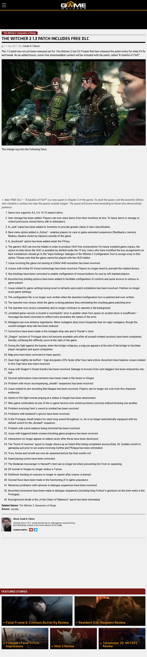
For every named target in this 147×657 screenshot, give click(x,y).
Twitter (35, 529)
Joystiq (14, 509)
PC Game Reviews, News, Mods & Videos (73, 5)
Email (31, 529)
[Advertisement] (73, 562)
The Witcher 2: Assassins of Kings (37, 505)
